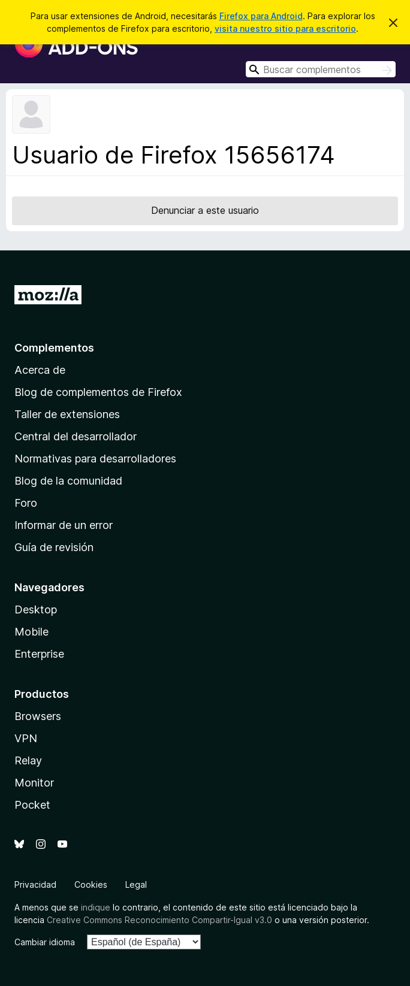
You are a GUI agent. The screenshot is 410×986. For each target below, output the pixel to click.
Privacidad (35, 884)
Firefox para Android (261, 16)
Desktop (35, 609)
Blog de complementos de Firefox (98, 392)
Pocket (32, 805)
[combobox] (321, 69)
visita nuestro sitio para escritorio (285, 28)
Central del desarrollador (75, 436)
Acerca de (39, 370)
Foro (25, 503)
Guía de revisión (54, 547)
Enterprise (39, 654)
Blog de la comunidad (68, 480)
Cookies (90, 884)
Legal (136, 884)
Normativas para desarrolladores (95, 458)
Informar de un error (63, 525)
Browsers (37, 716)
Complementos (54, 347)
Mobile (31, 631)
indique (95, 907)
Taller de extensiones (67, 414)
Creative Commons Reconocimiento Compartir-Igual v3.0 (159, 920)
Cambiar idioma (44, 942)
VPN (25, 738)
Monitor (34, 782)
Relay (28, 760)
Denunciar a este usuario (205, 210)
